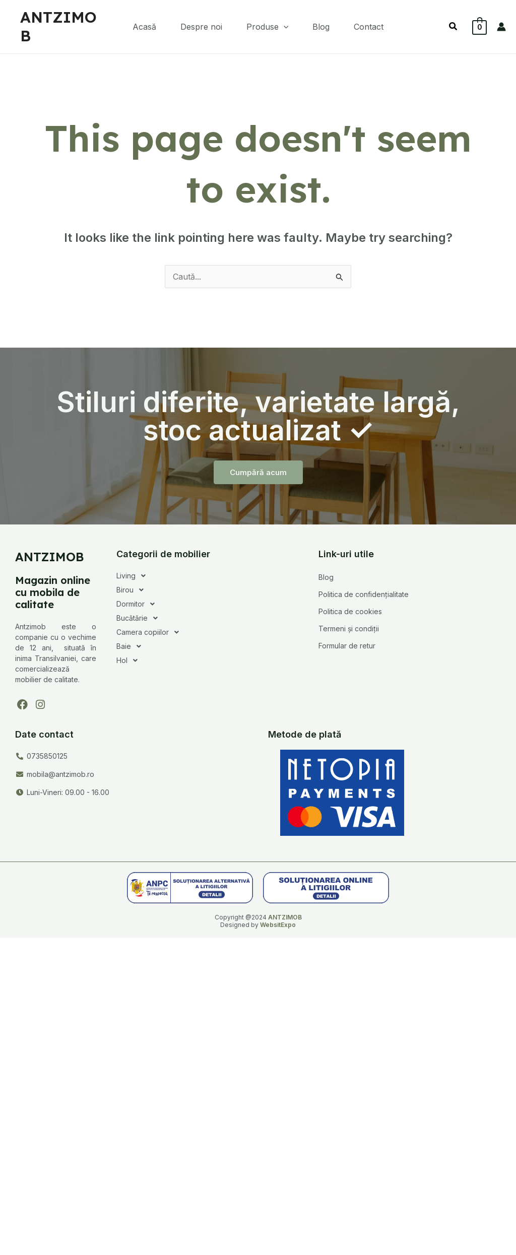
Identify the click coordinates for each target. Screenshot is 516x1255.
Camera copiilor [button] (150, 632)
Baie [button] (131, 646)
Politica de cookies (350, 611)
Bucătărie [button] (139, 618)
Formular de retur (346, 645)
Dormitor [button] (138, 604)
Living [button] (133, 576)
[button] (267, 27)
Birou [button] (132, 590)
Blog (326, 577)
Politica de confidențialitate (363, 594)
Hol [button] (129, 660)
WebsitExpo (278, 925)
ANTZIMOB (58, 26)
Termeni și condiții (348, 628)
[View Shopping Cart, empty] (479, 27)
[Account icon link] (501, 26)
